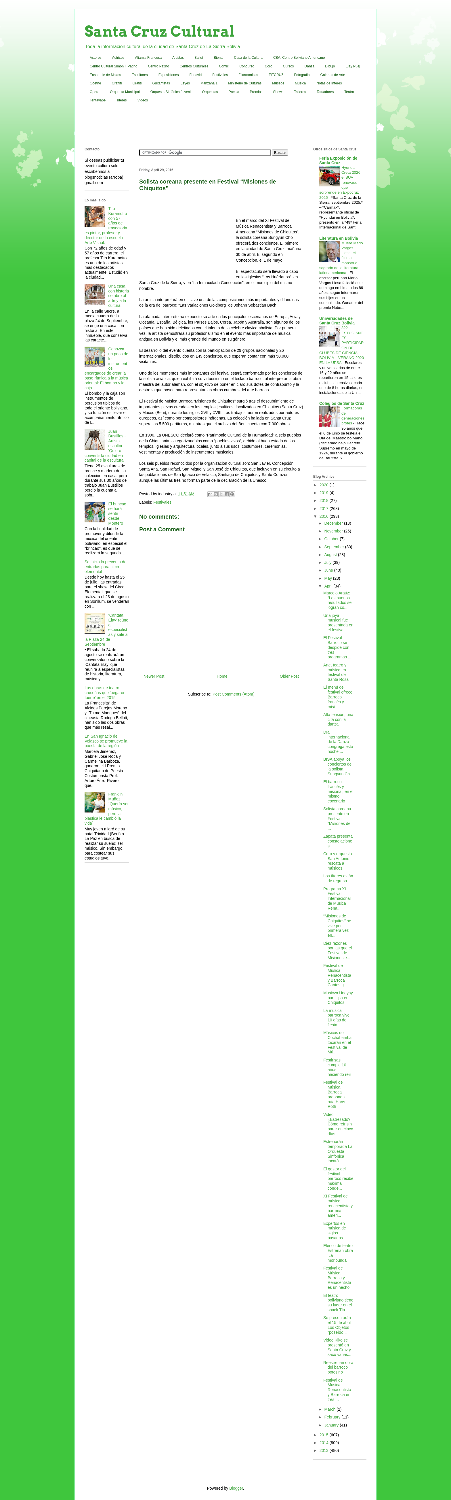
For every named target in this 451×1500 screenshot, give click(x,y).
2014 (325, 1442)
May (328, 578)
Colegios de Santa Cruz (341, 403)
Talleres (300, 92)
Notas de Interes (329, 83)
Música (300, 83)
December (334, 523)
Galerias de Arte (332, 75)
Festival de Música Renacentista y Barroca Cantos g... (337, 975)
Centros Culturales (194, 66)
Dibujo (330, 66)
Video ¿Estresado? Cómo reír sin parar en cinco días (338, 1124)
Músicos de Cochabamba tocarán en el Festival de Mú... (337, 1042)
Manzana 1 (208, 83)
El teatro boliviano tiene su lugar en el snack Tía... (338, 1302)
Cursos (288, 66)
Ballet (198, 58)
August (331, 554)
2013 (325, 1450)
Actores (96, 58)
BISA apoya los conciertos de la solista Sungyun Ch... (338, 766)
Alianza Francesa (148, 58)
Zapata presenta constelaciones (338, 841)
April (328, 586)
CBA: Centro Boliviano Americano (299, 58)
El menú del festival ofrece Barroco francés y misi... (337, 697)
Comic (224, 66)
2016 (325, 516)
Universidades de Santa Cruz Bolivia (337, 320)
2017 (325, 508)
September (334, 547)
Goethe (95, 83)
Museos (278, 83)
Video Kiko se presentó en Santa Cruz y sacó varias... (337, 1347)
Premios (256, 92)
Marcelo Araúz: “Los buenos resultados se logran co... (337, 600)
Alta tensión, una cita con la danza (338, 719)
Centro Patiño (158, 66)
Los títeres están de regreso (338, 878)
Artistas (178, 58)
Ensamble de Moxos (105, 75)
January (332, 1425)
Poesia (234, 92)
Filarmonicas (248, 75)
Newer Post (154, 676)
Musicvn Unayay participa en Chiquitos (338, 998)
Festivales (220, 75)
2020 (325, 485)
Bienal (218, 58)
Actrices (118, 58)
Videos (142, 100)
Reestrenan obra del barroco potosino (338, 1367)
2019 (325, 492)
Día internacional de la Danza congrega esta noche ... (338, 742)
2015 (325, 1435)
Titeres (121, 100)
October (332, 538)
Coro (268, 66)
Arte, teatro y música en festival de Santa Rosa (336, 672)
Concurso (246, 66)
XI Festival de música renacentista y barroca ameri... (338, 1206)
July (328, 562)
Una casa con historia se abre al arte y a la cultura (118, 296)
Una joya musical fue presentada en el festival (338, 622)
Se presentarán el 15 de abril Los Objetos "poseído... (337, 1324)
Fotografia (302, 75)
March (330, 1409)
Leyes (185, 83)
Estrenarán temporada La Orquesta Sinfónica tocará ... (337, 1151)
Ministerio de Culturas (244, 83)
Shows (278, 92)
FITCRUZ (276, 75)
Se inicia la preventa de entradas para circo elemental (106, 567)
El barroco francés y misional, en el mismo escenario (338, 791)
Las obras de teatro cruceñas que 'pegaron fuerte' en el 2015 (105, 692)
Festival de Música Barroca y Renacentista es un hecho (337, 1278)
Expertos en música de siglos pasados (334, 1230)
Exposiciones (168, 75)
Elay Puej (352, 66)
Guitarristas (161, 83)
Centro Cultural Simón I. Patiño (113, 66)
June (329, 570)
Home (222, 676)
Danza (310, 66)
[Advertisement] (225, 126)
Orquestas (210, 92)
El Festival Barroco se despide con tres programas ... (337, 647)
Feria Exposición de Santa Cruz (338, 160)
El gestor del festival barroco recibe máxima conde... (338, 1179)
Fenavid (195, 75)
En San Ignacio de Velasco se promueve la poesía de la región (106, 741)
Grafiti (137, 83)
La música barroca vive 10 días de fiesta (336, 1017)
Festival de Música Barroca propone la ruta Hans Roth (335, 1094)
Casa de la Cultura (248, 58)
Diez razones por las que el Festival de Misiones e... (337, 950)
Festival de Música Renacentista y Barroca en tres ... (337, 1390)
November (334, 531)
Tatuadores (325, 92)
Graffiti (117, 83)
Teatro (349, 92)
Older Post (289, 676)
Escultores (140, 75)
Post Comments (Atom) (233, 694)
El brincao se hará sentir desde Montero (117, 514)
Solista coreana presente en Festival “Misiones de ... (337, 818)
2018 (325, 500)
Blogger (236, 1488)
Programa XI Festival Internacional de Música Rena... (337, 898)
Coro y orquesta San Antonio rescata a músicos (337, 860)
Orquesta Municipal (124, 92)
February (332, 1417)
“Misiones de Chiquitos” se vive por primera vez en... (337, 926)
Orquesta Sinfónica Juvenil (171, 92)
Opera (94, 92)
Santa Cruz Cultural (160, 31)
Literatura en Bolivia (338, 238)
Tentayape (98, 100)
